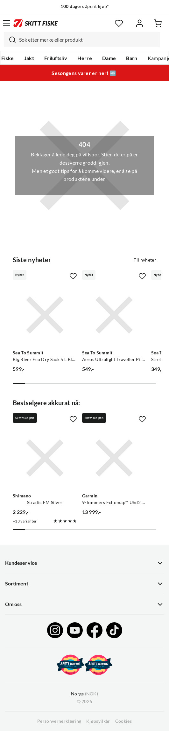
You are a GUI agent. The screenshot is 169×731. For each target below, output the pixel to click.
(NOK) (84, 694)
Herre (84, 58)
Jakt (29, 58)
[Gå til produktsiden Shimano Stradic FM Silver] (45, 458)
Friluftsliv (55, 58)
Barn (131, 58)
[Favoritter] (118, 23)
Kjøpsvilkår (98, 721)
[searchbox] (88, 40)
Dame (109, 58)
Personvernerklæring (59, 721)
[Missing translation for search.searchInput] (10, 40)
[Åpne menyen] (6, 23)
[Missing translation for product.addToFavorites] (73, 276)
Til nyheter (145, 260)
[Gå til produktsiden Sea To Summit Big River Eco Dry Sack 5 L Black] (45, 315)
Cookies (123, 721)
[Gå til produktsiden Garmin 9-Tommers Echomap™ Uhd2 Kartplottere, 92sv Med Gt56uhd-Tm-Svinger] (114, 458)
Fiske (7, 58)
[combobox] (82, 39)
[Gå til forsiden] (35, 23)
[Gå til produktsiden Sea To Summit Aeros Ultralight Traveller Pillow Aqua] (114, 315)
